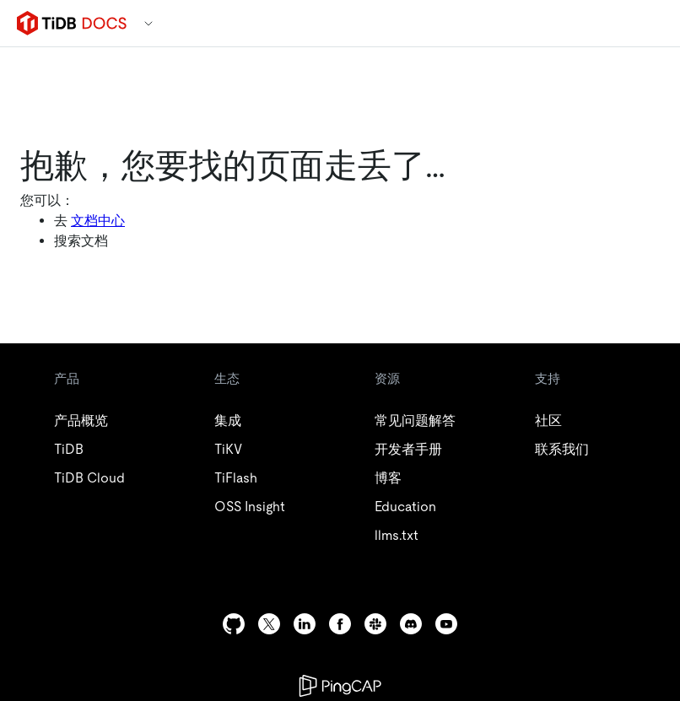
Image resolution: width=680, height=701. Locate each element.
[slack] (375, 624)
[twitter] (269, 624)
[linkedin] (304, 624)
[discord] (411, 624)
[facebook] (340, 624)
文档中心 (98, 221)
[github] (233, 624)
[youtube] (446, 624)
